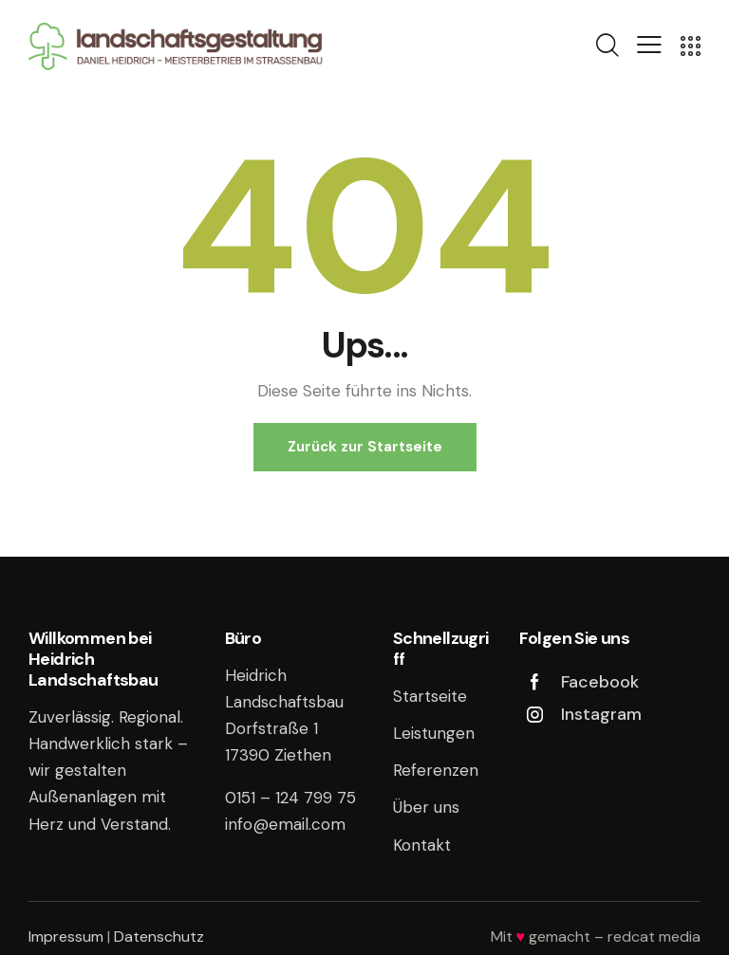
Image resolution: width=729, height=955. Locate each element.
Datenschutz (159, 936)
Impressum (65, 936)
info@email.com (285, 824)
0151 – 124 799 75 (290, 797)
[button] (649, 44)
